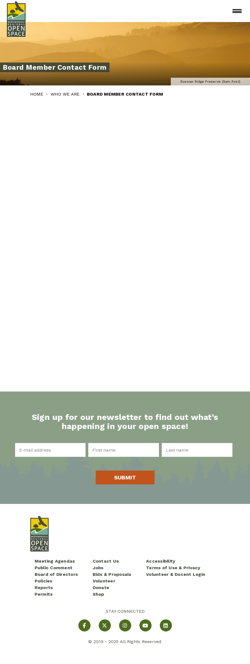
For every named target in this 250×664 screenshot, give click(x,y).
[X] (105, 625)
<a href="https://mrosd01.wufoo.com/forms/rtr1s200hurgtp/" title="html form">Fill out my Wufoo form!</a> (125, 246)
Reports (44, 587)
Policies (44, 581)
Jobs (98, 567)
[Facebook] (84, 625)
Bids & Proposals (112, 574)
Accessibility (160, 561)
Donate (101, 587)
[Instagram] (125, 625)
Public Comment (54, 567)
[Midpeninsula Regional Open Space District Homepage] (16, 11)
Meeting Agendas (55, 561)
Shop (98, 594)
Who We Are (66, 94)
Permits (44, 594)
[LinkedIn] (166, 625)
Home (37, 94)
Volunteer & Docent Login (175, 574)
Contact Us (106, 561)
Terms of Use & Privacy (173, 567)
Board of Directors (56, 574)
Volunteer (104, 581)
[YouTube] (145, 625)
